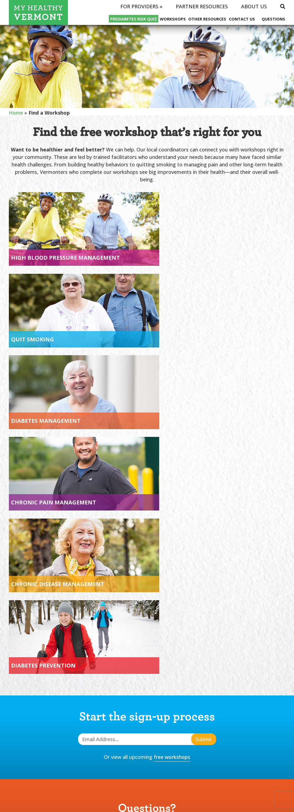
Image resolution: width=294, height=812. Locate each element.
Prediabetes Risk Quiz (133, 19)
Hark (161, 800)
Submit (203, 489)
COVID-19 (177, 704)
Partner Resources (202, 6)
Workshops (173, 19)
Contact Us (242, 19)
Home (16, 112)
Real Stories (183, 694)
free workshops (172, 506)
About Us (254, 6)
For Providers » (141, 6)
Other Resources (207, 19)
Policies (229, 723)
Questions (273, 19)
